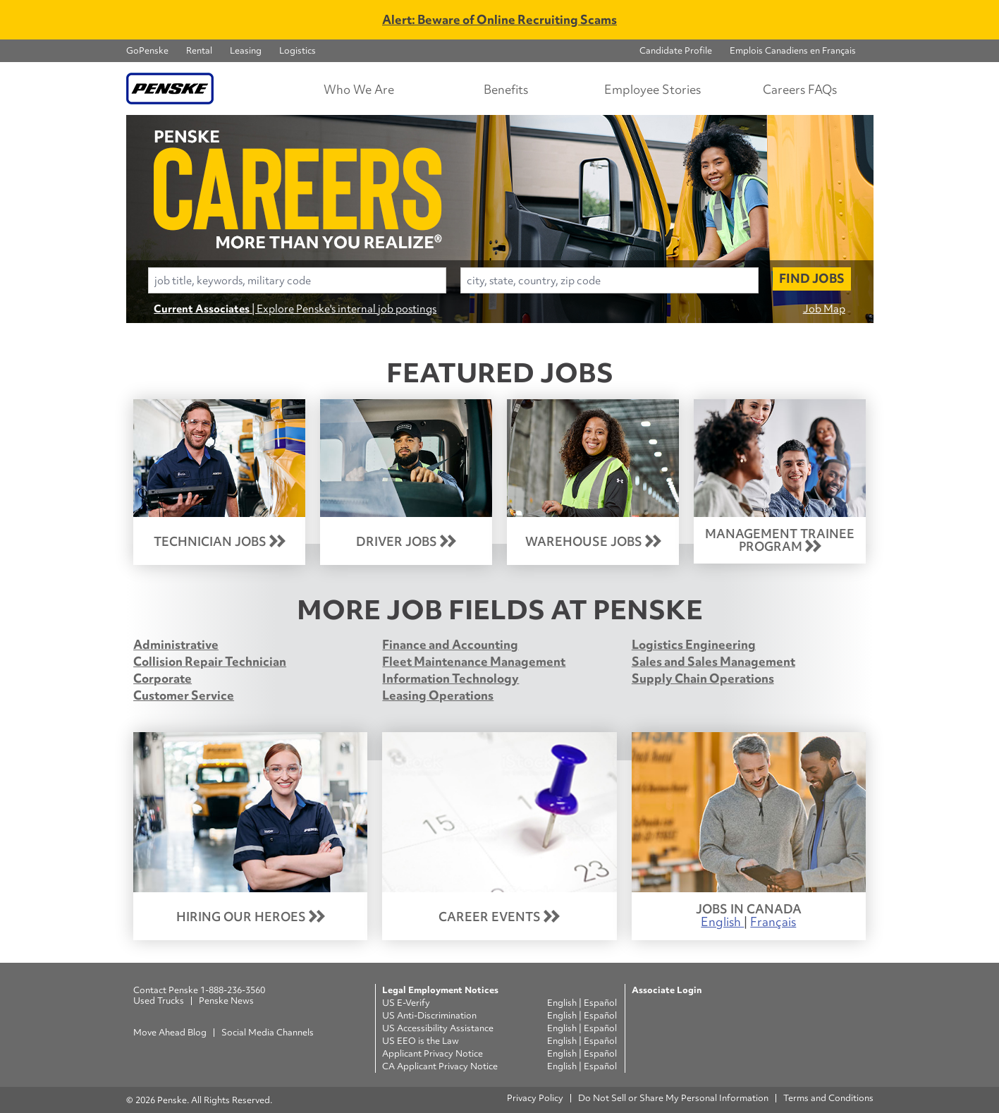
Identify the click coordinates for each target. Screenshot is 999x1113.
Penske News (226, 1000)
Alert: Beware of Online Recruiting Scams (499, 19)
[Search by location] (609, 280)
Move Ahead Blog (170, 1032)
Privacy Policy (535, 1098)
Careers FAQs (800, 89)
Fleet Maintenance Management (473, 661)
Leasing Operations (438, 695)
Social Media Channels (267, 1032)
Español (600, 1003)
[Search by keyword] (297, 280)
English (722, 921)
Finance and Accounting (450, 644)
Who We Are (359, 89)
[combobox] (297, 280)
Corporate (162, 678)
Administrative (176, 644)
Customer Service (183, 695)
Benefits (506, 89)
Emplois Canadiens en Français (793, 50)
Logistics (297, 50)
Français (773, 921)
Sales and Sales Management (713, 661)
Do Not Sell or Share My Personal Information (673, 1098)
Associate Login (666, 990)
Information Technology (450, 678)
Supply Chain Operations (703, 678)
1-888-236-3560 (232, 990)
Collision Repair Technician (209, 661)
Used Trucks (158, 1000)
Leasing (246, 50)
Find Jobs (812, 278)
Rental (199, 50)
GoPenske (147, 50)
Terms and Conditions (828, 1098)
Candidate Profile (675, 50)
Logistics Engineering (694, 644)
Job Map (824, 308)
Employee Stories (652, 89)
